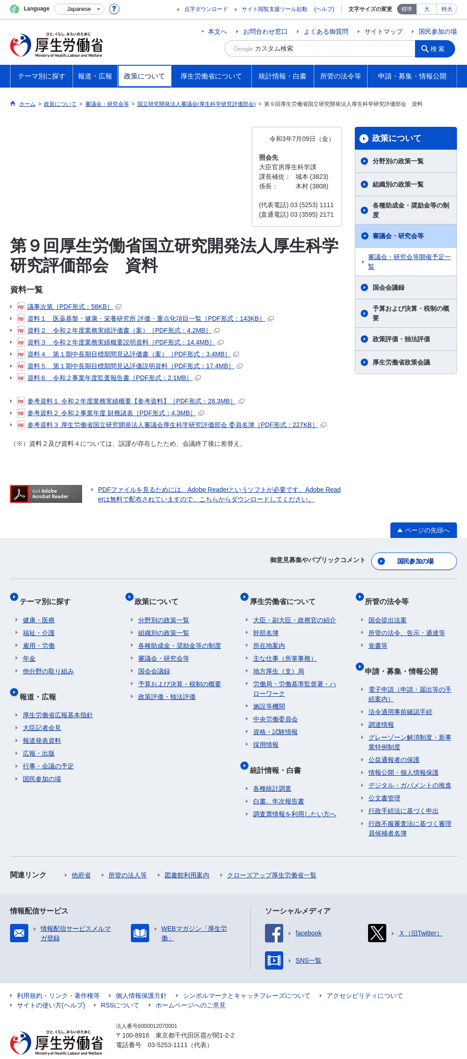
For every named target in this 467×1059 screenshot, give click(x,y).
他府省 (81, 857)
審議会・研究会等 (398, 236)
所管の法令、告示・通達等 (406, 622)
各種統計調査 (272, 770)
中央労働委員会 (275, 708)
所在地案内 (269, 635)
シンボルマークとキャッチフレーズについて (247, 977)
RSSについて (120, 987)
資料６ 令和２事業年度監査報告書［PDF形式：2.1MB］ (109, 377)
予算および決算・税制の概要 (411, 313)
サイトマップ (383, 31)
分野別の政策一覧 (398, 161)
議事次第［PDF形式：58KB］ (69, 306)
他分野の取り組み (48, 660)
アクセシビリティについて (365, 977)
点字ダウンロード (206, 9)
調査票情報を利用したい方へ (294, 796)
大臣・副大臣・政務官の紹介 (294, 609)
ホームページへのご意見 (191, 987)
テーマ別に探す (48, 594)
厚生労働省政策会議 (401, 362)
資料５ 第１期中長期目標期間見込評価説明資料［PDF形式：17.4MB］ (130, 365)
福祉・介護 (39, 622)
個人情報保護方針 (141, 977)
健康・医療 (39, 609)
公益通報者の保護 (394, 742)
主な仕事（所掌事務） (285, 648)
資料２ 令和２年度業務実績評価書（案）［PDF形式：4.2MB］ (118, 330)
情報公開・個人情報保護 (403, 754)
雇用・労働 (39, 635)
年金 (29, 648)
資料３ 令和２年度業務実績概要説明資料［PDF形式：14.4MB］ (120, 342)
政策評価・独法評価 (401, 339)
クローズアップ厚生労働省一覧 (272, 857)
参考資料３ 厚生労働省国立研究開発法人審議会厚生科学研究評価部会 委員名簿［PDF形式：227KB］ (172, 424)
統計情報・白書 (278, 755)
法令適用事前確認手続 (400, 694)
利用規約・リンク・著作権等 (58, 977)
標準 (406, 9)
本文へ (217, 31)
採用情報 (266, 734)
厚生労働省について (286, 594)
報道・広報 (41, 682)
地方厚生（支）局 (278, 660)
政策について (396, 138)
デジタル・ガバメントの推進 (409, 767)
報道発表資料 (42, 722)
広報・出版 (39, 735)
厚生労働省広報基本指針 (58, 697)
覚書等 (378, 635)
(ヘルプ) (324, 9)
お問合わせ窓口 (265, 31)
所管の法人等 (128, 857)
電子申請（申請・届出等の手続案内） (409, 676)
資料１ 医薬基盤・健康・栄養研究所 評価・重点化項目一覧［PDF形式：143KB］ (145, 318)
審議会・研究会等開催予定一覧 (409, 261)
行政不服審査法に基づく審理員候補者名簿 (409, 810)
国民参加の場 (438, 31)
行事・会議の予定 (48, 748)
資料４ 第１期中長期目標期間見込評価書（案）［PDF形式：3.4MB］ (128, 354)
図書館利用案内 (187, 857)
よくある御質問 (326, 31)
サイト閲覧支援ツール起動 (274, 9)
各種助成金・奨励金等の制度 (411, 210)
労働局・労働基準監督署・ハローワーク (294, 678)
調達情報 (381, 706)
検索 (440, 48)
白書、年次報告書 (278, 783)
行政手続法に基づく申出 (403, 793)
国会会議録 (389, 287)
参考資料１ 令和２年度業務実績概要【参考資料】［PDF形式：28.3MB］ (130, 401)
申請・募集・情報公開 (404, 656)
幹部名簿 (266, 622)
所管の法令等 (390, 594)
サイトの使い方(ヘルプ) (51, 987)
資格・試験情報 (275, 721)
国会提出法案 (387, 609)
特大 (446, 9)
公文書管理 (384, 780)
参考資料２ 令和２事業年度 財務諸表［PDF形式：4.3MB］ (110, 412)
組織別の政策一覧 (398, 184)
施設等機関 (269, 695)
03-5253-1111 (167, 1027)
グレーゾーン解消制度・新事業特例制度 (409, 724)
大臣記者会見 (42, 710)
